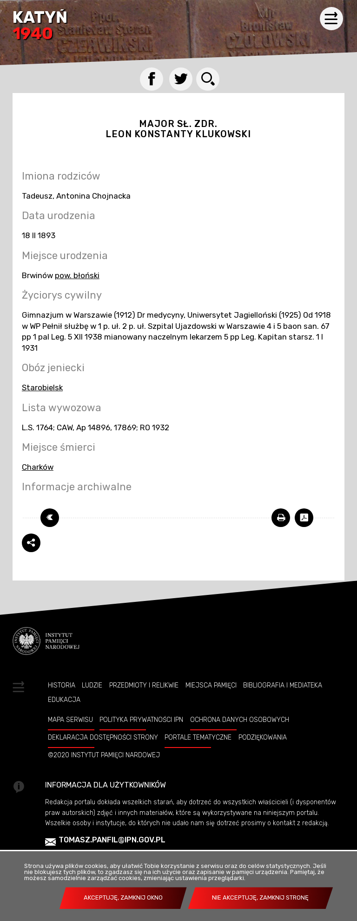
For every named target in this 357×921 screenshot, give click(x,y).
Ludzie (92, 685)
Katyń (40, 26)
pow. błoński (77, 275)
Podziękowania (262, 737)
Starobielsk (42, 387)
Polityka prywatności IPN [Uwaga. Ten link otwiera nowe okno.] (141, 719)
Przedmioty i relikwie (143, 685)
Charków (37, 467)
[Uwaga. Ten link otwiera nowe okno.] (280, 517)
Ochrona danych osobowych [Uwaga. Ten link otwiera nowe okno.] (239, 719)
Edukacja (64, 699)
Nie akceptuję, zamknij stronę (260, 897)
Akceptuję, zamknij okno (123, 897)
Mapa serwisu (70, 719)
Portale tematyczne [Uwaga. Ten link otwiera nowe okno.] (198, 737)
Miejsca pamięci (211, 685)
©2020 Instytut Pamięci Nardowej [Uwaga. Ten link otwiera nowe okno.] (104, 755)
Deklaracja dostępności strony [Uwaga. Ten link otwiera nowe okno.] (103, 737)
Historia (61, 685)
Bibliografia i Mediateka (282, 685)
